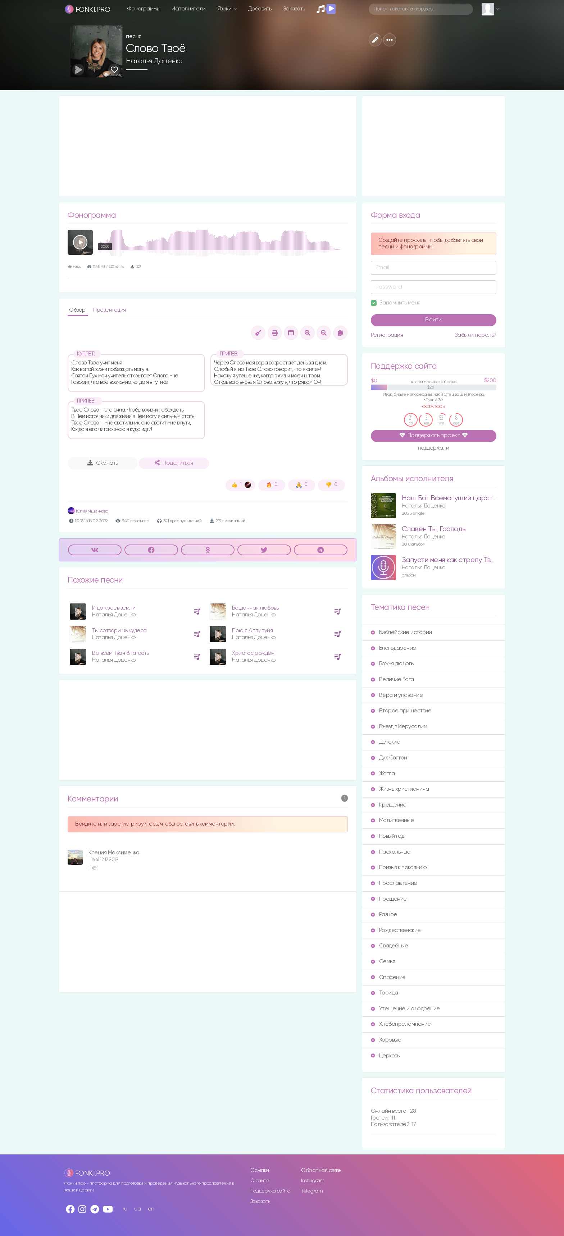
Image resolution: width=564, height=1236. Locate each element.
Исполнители (189, 9)
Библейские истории (401, 632)
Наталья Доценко (154, 61)
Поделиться (174, 463)
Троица (384, 993)
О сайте (259, 1180)
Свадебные (389, 945)
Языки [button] (225, 9)
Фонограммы (143, 9)
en (151, 1209)
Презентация (109, 310)
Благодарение (393, 648)
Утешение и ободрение (405, 1008)
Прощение (389, 899)
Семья (383, 961)
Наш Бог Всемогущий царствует (455, 498)
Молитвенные (392, 820)
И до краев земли (113, 608)
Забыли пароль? (475, 335)
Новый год (387, 836)
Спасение (388, 977)
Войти (433, 320)
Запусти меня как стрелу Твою (451, 560)
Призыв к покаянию (399, 867)
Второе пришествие (401, 710)
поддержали (433, 448)
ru (125, 1209)
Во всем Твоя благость (120, 653)
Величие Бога (392, 679)
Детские (385, 742)
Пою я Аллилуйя (252, 630)
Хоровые (386, 1040)
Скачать (102, 463)
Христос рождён (253, 653)
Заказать (294, 9)
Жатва (383, 773)
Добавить (260, 9)
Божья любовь (392, 663)
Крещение (388, 805)
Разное (384, 914)
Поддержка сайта (270, 1191)
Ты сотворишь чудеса (119, 630)
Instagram (312, 1180)
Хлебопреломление (401, 1024)
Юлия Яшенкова (88, 511)
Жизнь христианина (400, 789)
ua (137, 1209)
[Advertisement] (207, 146)
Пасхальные (390, 852)
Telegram (312, 1191)
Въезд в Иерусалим (399, 726)
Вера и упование (397, 695)
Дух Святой (389, 758)
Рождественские (396, 930)
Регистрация (387, 335)
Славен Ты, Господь (434, 529)
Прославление (394, 883)
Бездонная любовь (255, 608)
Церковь (385, 1055)
